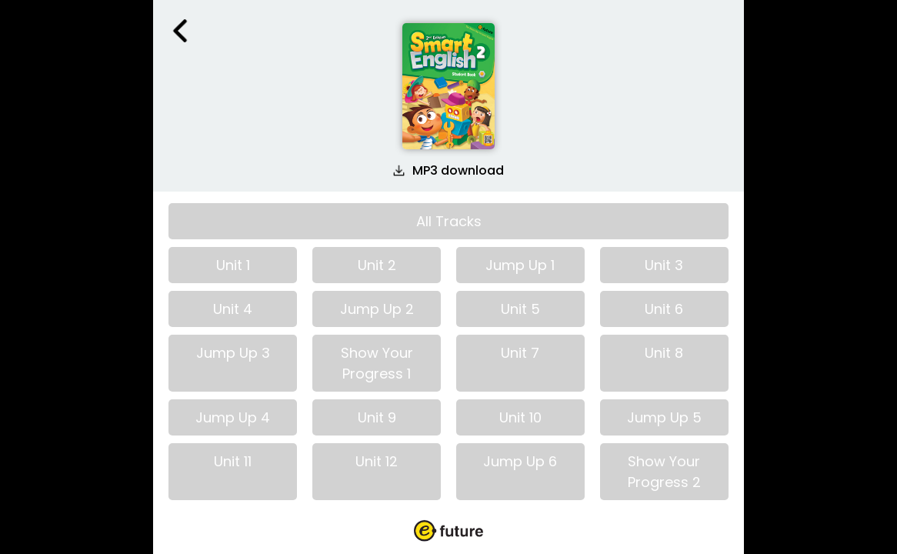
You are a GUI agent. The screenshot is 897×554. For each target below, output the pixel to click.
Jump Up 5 (664, 417)
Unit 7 (520, 352)
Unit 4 (232, 309)
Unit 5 (520, 309)
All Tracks (449, 221)
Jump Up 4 (232, 417)
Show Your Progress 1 (377, 363)
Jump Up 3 (233, 352)
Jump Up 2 (377, 309)
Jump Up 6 (520, 461)
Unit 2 (377, 265)
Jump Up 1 (520, 265)
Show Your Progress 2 (664, 472)
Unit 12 (376, 461)
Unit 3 (664, 265)
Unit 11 (233, 461)
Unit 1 (233, 265)
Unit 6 (664, 309)
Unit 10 (520, 417)
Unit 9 (377, 417)
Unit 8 (664, 352)
